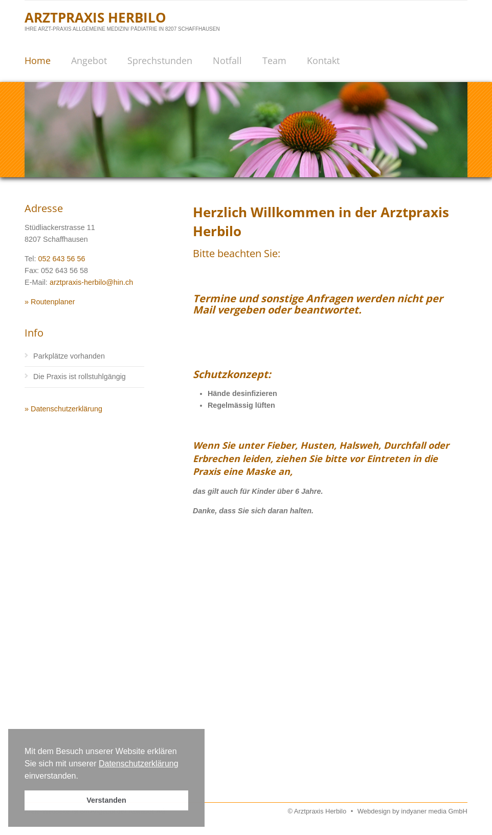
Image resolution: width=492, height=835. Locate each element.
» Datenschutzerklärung (63, 409)
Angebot (89, 60)
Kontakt (323, 60)
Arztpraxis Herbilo (95, 17)
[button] (81, 776)
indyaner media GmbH (434, 811)
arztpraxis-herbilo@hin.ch (91, 282)
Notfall (227, 60)
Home (38, 60)
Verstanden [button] (106, 800)
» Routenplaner (50, 302)
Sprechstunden (159, 60)
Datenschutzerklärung (138, 763)
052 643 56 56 (61, 259)
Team (274, 60)
